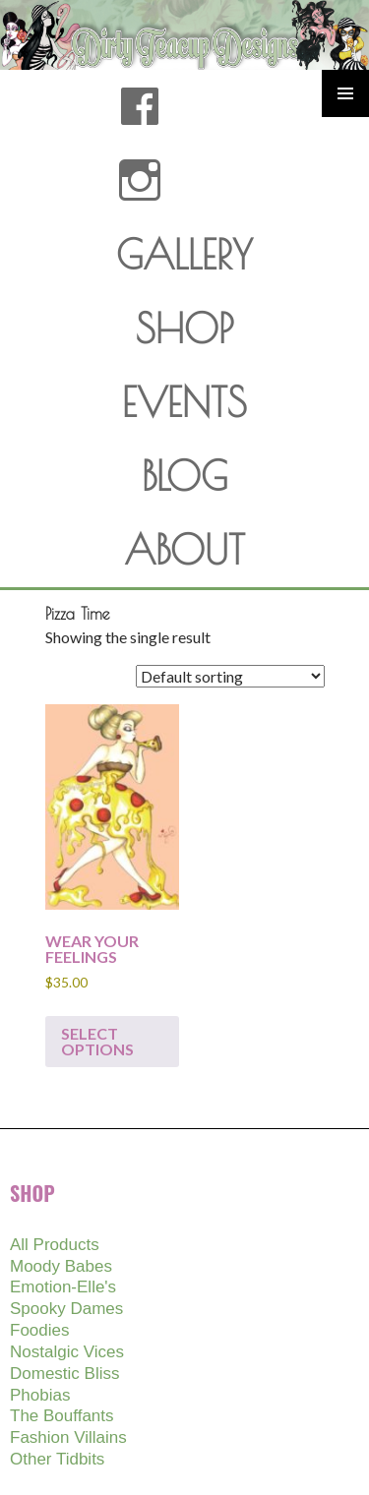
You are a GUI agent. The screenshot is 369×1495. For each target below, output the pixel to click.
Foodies (39, 1330)
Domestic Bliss (64, 1373)
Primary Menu (345, 93)
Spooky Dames (66, 1308)
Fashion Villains (68, 1437)
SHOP (184, 328)
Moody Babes (61, 1266)
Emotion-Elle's (63, 1287)
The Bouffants (62, 1415)
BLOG (184, 476)
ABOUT (184, 549)
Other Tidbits (57, 1459)
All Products (54, 1244)
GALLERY (184, 254)
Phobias (40, 1395)
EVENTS (184, 402)
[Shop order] (230, 676)
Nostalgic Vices (67, 1352)
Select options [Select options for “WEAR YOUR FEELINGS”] (97, 1041)
